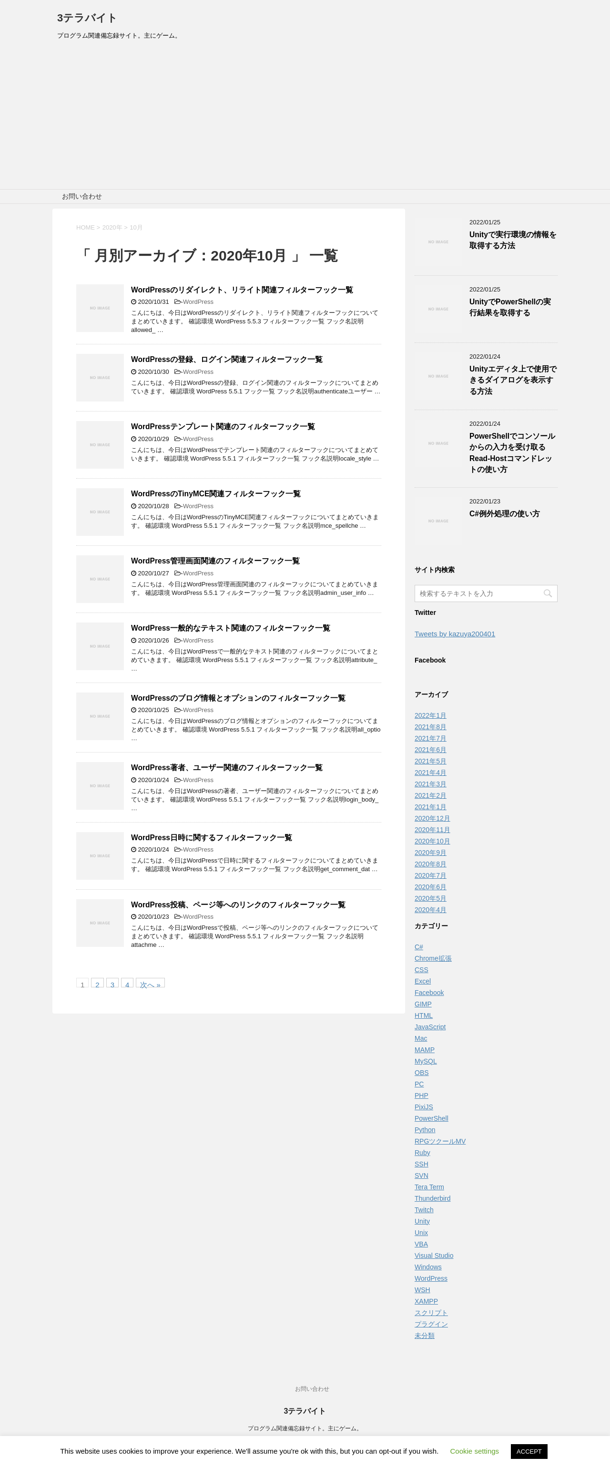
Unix (421, 1232)
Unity (422, 1221)
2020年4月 (431, 910)
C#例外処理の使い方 (504, 514)
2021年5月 (431, 761)
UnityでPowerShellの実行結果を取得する (510, 307)
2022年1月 (431, 715)
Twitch (424, 1210)
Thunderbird (433, 1198)
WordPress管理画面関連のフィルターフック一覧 (215, 561)
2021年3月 (431, 784)
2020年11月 (432, 830)
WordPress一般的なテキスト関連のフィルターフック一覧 (230, 628)
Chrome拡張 (433, 958)
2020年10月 (432, 841)
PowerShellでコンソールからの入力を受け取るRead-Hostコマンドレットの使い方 (512, 452)
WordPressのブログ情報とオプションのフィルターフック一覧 (238, 698)
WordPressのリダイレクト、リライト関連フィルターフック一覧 (242, 290)
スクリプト (431, 1312)
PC (419, 1084)
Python (425, 1130)
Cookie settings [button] (474, 1451)
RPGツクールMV (440, 1141)
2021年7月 (431, 738)
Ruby (422, 1152)
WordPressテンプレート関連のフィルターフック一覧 (223, 426)
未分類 (425, 1335)
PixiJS (424, 1107)
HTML (424, 1015)
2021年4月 (431, 772)
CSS (421, 970)
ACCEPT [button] (529, 1451)
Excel (423, 981)
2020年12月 (432, 818)
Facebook (429, 992)
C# (419, 947)
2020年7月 (431, 875)
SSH (421, 1164)
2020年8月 (431, 864)
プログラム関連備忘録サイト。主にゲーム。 (305, 1428)
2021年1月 (431, 807)
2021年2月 (431, 795)
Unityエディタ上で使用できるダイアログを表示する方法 (513, 380)
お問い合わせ (82, 196)
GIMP (423, 1004)
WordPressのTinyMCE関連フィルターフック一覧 (216, 494)
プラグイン (431, 1324)
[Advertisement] (305, 117)
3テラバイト (87, 18)
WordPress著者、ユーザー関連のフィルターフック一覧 (227, 768)
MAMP (425, 1050)
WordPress (198, 301)
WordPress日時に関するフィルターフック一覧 (211, 838)
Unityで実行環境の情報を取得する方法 (513, 240)
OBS (422, 1072)
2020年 (112, 227)
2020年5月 (431, 898)
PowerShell (431, 1118)
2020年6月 (431, 887)
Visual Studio (434, 1255)
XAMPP (426, 1301)
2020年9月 (431, 852)
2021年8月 (431, 727)
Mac (421, 1038)
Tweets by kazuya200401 (455, 634)
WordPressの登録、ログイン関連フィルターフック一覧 (227, 359)
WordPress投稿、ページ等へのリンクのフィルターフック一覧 (238, 905)
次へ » (150, 984)
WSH (422, 1290)
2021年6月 (431, 750)
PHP (421, 1095)
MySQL (426, 1061)
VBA (421, 1244)
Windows (428, 1267)
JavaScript (430, 1027)
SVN (421, 1175)
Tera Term (429, 1187)
